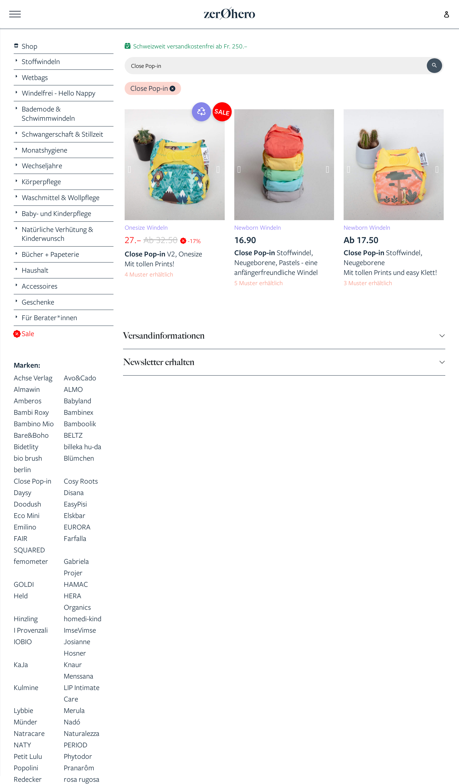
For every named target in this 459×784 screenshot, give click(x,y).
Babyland (77, 400)
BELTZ (73, 435)
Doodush (27, 504)
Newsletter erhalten (158, 362)
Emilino (25, 526)
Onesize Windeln (146, 227)
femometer (31, 561)
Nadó (72, 721)
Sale (24, 333)
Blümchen (79, 458)
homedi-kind (82, 618)
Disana (74, 492)
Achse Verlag (33, 377)
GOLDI (24, 584)
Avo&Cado (80, 377)
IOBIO (23, 641)
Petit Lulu (28, 756)
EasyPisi (75, 504)
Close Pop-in (32, 481)
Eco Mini (27, 515)
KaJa (21, 664)
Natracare (29, 733)
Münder (25, 721)
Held (21, 595)
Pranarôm (79, 767)
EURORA (77, 526)
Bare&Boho (31, 435)
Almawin (27, 389)
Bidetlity (26, 446)
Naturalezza (81, 733)
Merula (74, 710)
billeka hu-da (82, 446)
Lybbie (23, 710)
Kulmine (26, 687)
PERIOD (75, 744)
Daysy (22, 492)
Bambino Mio (34, 423)
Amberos (27, 400)
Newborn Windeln (257, 227)
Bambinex (78, 412)
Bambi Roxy (31, 412)
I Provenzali (31, 630)
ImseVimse (80, 630)
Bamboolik (80, 423)
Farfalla (75, 538)
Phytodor (78, 756)
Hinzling (26, 618)
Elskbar (74, 515)
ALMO (73, 389)
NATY (22, 744)
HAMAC (76, 584)
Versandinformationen (164, 335)
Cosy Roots (81, 481)
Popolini (26, 767)
